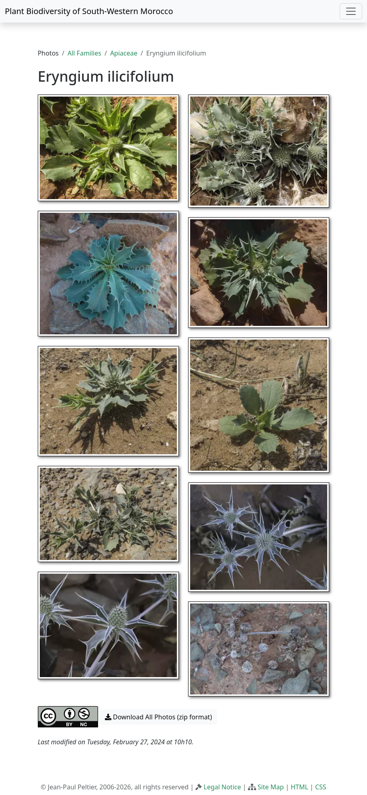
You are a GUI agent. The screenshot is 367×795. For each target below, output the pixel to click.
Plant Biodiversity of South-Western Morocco (89, 11)
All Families (84, 53)
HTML (299, 787)
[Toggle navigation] (351, 11)
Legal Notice (222, 787)
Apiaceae (123, 53)
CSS (320, 787)
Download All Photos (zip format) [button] (158, 717)
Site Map (271, 787)
